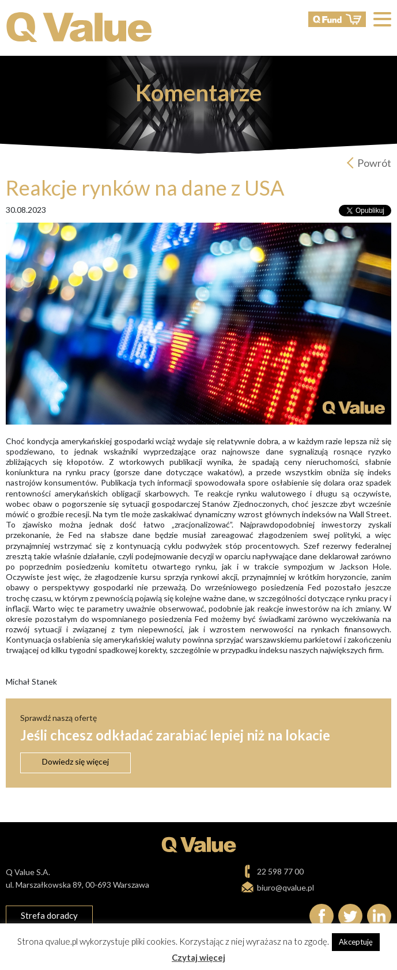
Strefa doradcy (49, 915)
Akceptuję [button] (356, 941)
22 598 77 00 (280, 871)
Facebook (321, 916)
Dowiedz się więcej (75, 761)
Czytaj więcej (198, 957)
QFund (337, 19)
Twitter (350, 916)
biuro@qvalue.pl (285, 887)
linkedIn (379, 916)
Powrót (374, 162)
